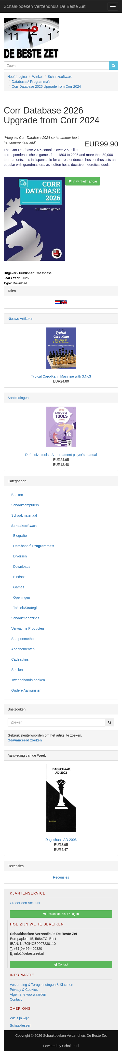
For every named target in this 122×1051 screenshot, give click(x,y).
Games (17, 587)
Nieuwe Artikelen (20, 319)
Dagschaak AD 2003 (61, 840)
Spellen (17, 670)
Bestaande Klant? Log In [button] (61, 914)
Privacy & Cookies (24, 990)
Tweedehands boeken (28, 680)
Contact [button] (61, 964)
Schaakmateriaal (24, 515)
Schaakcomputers (25, 505)
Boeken (17, 495)
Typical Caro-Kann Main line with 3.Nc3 (61, 376)
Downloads (20, 566)
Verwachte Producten (27, 628)
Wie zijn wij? (19, 1018)
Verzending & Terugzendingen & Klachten (41, 985)
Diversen (19, 556)
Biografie (19, 536)
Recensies (61, 877)
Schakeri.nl (70, 1046)
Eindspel (18, 577)
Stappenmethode (24, 639)
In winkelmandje (82, 181)
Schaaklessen (20, 1025)
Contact (16, 999)
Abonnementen (23, 649)
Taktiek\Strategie (25, 608)
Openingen (20, 597)
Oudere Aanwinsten (26, 690)
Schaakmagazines (25, 618)
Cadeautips (20, 659)
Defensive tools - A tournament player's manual (61, 455)
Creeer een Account (25, 903)
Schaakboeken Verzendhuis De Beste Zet (44, 6)
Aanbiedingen (18, 398)
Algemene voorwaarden (28, 994)
